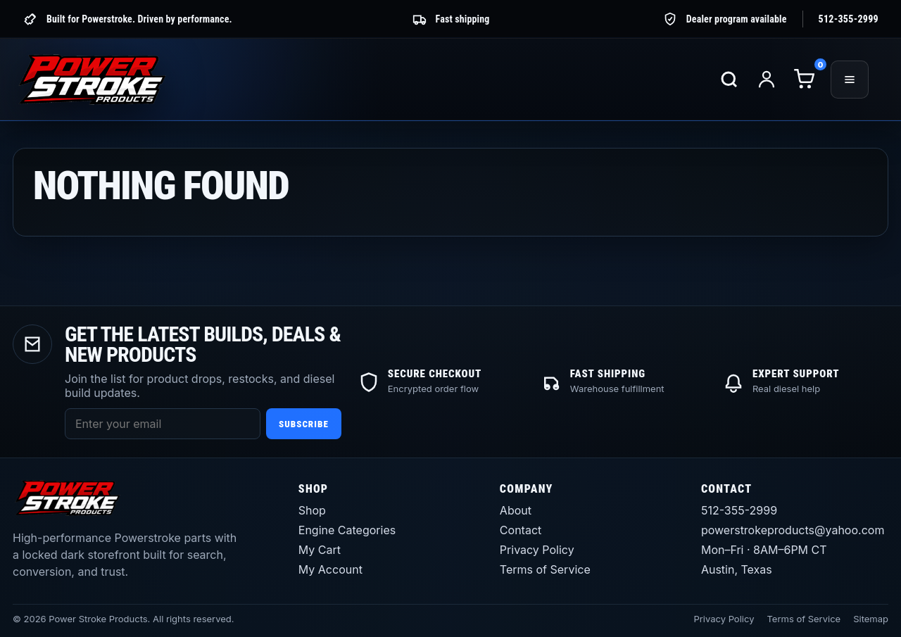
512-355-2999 (848, 19)
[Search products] (729, 79)
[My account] (766, 79)
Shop (312, 510)
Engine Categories (347, 530)
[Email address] (162, 423)
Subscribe (304, 424)
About (515, 510)
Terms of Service (545, 569)
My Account (330, 569)
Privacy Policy (537, 550)
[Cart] (804, 79)
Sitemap (870, 618)
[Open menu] (850, 80)
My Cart (319, 550)
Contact (520, 530)
